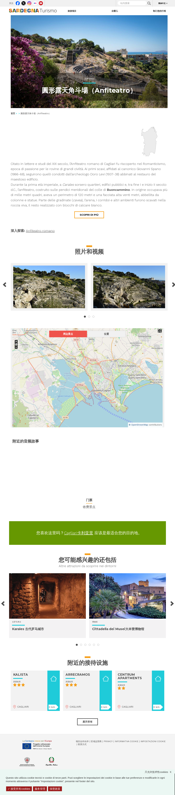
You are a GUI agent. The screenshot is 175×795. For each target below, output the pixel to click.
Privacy (108, 741)
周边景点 (68, 333)
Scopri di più (89, 214)
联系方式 (82, 744)
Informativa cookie (126, 741)
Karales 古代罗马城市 (28, 629)
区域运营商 (96, 741)
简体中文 (162, 3)
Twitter (23, 2)
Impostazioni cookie (153, 741)
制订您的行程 (159, 11)
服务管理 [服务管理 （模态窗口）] (40, 788)
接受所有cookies (19, 788)
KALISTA (20, 675)
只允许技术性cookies (160, 772)
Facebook (18, 2)
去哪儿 (114, 11)
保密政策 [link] (55, 788)
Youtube (41, 2)
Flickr (35, 2)
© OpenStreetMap (138, 425)
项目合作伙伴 (82, 741)
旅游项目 (72, 11)
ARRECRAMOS (78, 675)
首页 (13, 113)
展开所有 (87, 721)
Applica (149, 3)
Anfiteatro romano (40, 231)
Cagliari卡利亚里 (78, 533)
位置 (106, 333)
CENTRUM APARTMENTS (130, 676)
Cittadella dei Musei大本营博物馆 (118, 629)
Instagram (29, 2)
